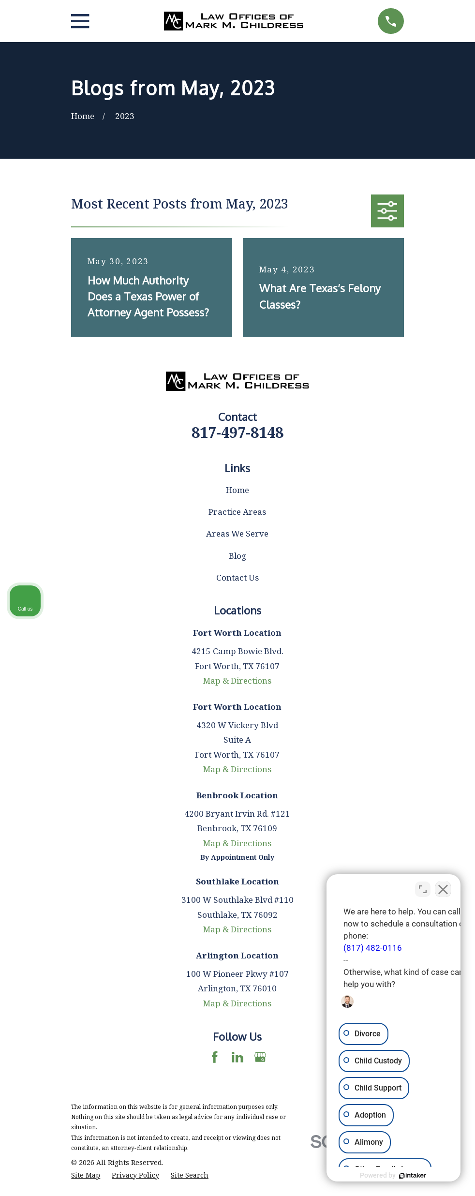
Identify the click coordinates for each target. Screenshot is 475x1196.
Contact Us (237, 577)
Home (237, 489)
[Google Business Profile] (260, 1057)
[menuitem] (85, 1175)
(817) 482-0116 (332, 945)
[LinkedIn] (237, 1057)
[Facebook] (215, 1057)
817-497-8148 (237, 432)
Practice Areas (237, 511)
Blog (237, 555)
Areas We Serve (237, 533)
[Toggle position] (422, 887)
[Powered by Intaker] (392, 1176)
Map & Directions (237, 680)
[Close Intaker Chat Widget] (443, 887)
